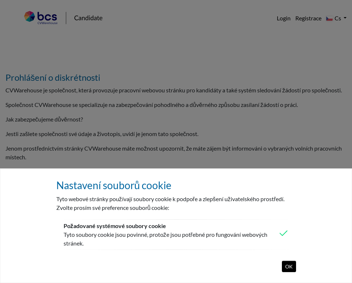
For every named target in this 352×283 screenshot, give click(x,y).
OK (289, 266)
